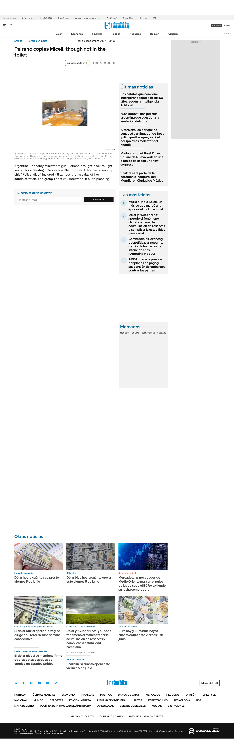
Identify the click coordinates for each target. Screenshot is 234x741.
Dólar (58, 34)
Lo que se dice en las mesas (87, 18)
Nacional (20, 700)
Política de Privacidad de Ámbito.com (65, 705)
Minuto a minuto (129, 573)
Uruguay (173, 34)
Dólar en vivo (28, 18)
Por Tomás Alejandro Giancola (80, 652)
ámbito (18, 41)
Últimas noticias (44, 694)
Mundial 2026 (46, 18)
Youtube (47, 683)
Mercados (153, 694)
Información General (112, 700)
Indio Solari (63, 18)
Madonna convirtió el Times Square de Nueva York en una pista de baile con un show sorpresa (141, 158)
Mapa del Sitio (24, 705)
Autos (137, 700)
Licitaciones (176, 705)
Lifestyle (209, 694)
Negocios (135, 34)
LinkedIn (39, 683)
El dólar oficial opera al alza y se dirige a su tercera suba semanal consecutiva (37, 635)
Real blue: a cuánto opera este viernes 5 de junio (88, 666)
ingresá (226, 25)
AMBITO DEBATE (146, 716)
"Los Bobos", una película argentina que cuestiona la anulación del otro (139, 117)
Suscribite (98, 200)
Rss (198, 700)
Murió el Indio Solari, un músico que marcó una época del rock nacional (146, 205)
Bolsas (135, 333)
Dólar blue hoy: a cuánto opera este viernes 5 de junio (88, 579)
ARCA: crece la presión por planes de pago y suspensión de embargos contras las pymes (147, 264)
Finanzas (97, 34)
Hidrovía (143, 18)
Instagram (31, 683)
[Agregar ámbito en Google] (77, 63)
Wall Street (112, 18)
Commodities (148, 333)
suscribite (216, 25)
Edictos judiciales (133, 705)
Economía (77, 34)
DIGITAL (83, 716)
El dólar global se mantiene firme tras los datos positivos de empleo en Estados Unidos (38, 660)
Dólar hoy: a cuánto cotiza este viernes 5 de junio (36, 579)
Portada (20, 694)
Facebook (23, 683)
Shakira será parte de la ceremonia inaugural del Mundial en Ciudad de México (141, 177)
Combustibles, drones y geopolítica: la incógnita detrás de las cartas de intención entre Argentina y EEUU (146, 246)
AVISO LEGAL (105, 705)
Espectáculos (158, 700)
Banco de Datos (129, 694)
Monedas (125, 333)
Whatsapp (56, 683)
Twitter (15, 683)
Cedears (161, 333)
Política (116, 34)
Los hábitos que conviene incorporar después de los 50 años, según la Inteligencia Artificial (141, 99)
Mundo (38, 700)
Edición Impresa (80, 700)
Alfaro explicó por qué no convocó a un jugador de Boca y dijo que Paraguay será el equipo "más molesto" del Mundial (142, 137)
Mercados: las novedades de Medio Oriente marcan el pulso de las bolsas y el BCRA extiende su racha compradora (142, 583)
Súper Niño (128, 18)
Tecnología (182, 700)
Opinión (154, 34)
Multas (157, 705)
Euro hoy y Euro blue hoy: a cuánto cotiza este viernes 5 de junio (141, 635)
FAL (154, 18)
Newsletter (227, 34)
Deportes (56, 700)
